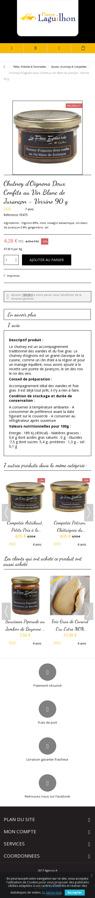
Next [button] (88, 512)
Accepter (75, 892)
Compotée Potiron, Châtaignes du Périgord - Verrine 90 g (70, 527)
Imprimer (13, 276)
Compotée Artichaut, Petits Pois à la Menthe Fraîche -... (25, 527)
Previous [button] (6, 512)
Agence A (51, 870)
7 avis (14, 325)
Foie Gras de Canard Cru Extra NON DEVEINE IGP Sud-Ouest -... (70, 625)
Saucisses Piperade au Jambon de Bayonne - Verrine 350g (25, 625)
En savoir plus (22, 314)
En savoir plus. (52, 892)
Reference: (11, 215)
